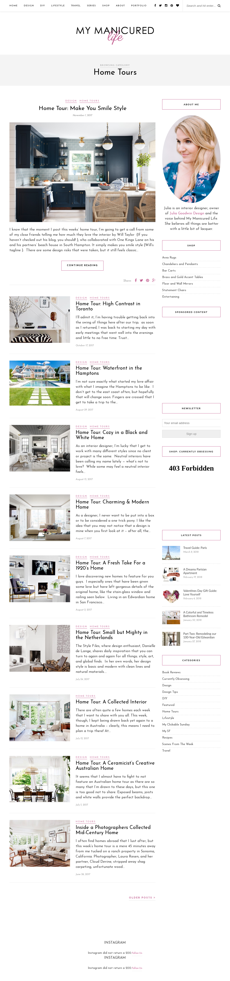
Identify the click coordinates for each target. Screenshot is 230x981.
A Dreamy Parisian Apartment (195, 571)
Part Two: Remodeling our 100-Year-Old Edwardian (199, 635)
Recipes (167, 737)
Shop (106, 5)
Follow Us (137, 953)
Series (91, 5)
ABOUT (120, 5)
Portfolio (139, 5)
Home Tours (90, 101)
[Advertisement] (191, 361)
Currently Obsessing (175, 679)
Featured (168, 705)
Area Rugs (169, 257)
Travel (76, 5)
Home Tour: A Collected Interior (111, 702)
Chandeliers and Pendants (180, 264)
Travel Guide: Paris (195, 548)
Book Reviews (171, 672)
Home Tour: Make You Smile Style (82, 109)
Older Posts (142, 897)
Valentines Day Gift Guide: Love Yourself (200, 592)
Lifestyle (58, 5)
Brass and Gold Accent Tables (182, 277)
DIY (42, 5)
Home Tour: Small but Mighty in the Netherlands (112, 635)
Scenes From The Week (177, 744)
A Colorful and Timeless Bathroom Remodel (198, 614)
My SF (166, 731)
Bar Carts (169, 270)
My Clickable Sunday (176, 724)
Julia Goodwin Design (187, 213)
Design (29, 5)
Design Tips (170, 692)
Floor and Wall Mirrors (177, 283)
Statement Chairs (174, 290)
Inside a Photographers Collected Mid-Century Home (113, 830)
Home (13, 5)
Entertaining (170, 296)
